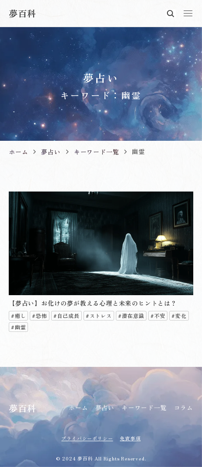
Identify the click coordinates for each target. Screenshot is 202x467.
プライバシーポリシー (87, 438)
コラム (183, 407)
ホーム (78, 407)
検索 (170, 13)
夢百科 (22, 13)
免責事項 (130, 438)
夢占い (105, 407)
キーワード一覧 (144, 407)
